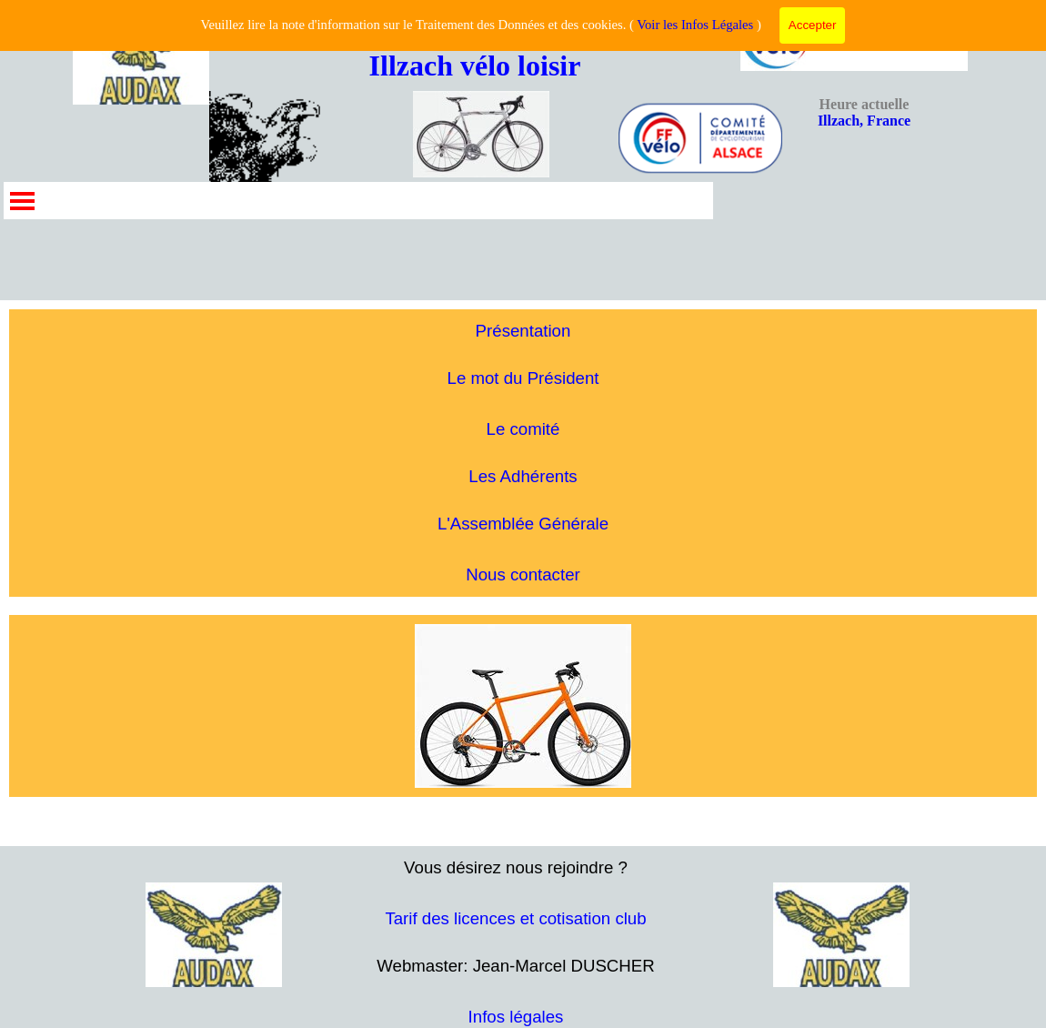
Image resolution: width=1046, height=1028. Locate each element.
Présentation (523, 330)
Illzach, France (864, 112)
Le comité (523, 428)
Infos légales (516, 1016)
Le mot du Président (523, 378)
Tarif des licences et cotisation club (515, 918)
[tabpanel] (523, 453)
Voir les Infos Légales (695, 24)
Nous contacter (522, 574)
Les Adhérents (522, 476)
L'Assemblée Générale (523, 523)
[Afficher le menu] (22, 200)
